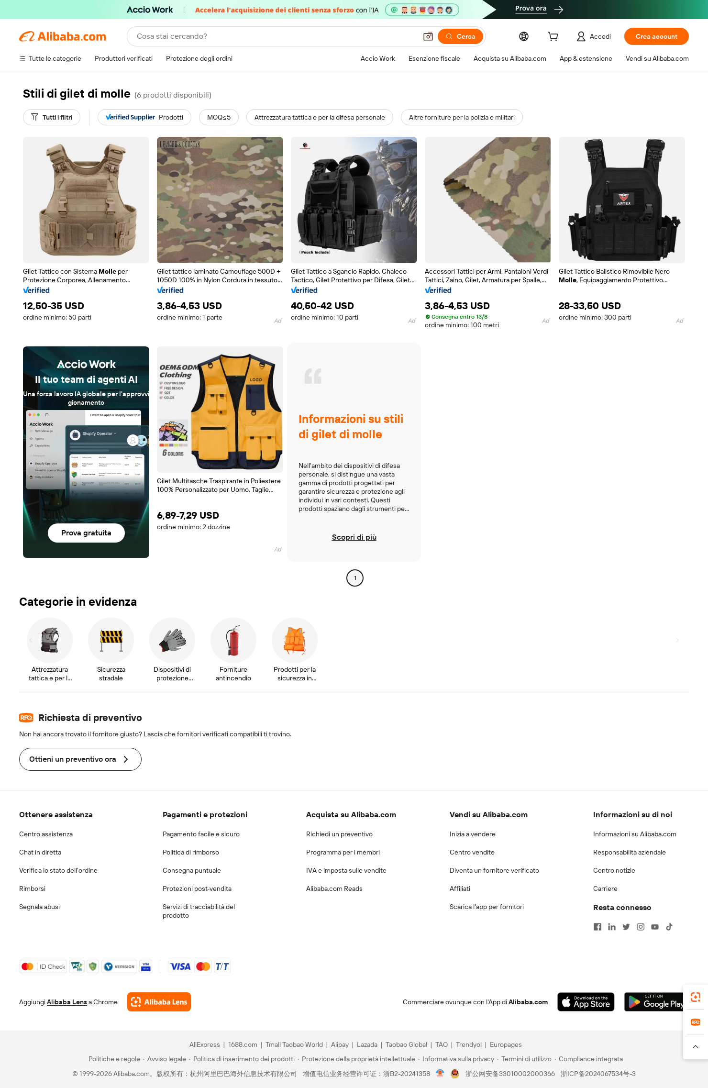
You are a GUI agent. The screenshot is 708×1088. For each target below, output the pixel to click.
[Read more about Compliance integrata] (588, 1059)
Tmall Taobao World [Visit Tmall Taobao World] (294, 1044)
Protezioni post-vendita (197, 888)
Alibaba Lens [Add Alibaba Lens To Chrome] (67, 1002)
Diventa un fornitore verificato (494, 870)
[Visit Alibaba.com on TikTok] (669, 926)
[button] (428, 36)
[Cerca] (460, 36)
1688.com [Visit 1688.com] (242, 1044)
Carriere (605, 888)
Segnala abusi (39, 906)
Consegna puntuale (192, 870)
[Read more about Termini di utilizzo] (524, 1059)
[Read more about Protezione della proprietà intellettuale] (356, 1059)
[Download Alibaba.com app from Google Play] (656, 1001)
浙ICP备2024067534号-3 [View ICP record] (598, 1073)
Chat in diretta (40, 852)
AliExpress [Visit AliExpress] (204, 1044)
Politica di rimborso (191, 852)
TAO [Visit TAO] (441, 1044)
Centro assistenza (46, 834)
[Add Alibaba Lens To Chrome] (159, 1001)
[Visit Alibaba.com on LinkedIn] (612, 926)
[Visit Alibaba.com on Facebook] (597, 926)
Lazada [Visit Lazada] (367, 1044)
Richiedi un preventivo (339, 834)
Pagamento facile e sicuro (201, 834)
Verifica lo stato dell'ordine (58, 870)
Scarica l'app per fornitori (487, 906)
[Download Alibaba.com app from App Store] (586, 1001)
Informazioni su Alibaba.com (634, 834)
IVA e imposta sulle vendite (346, 870)
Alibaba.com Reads (334, 888)
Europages (506, 1044)
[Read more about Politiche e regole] (113, 1059)
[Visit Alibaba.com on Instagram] (640, 926)
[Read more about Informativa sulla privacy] (456, 1059)
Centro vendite (472, 852)
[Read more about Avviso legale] (164, 1059)
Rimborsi (32, 888)
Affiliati (460, 888)
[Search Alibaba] (276, 36)
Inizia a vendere (473, 834)
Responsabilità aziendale (629, 852)
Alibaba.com (528, 1002)
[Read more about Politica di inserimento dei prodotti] (242, 1059)
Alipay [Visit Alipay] (340, 1044)
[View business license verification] (440, 1073)
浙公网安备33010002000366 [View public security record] (510, 1073)
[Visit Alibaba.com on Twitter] (626, 926)
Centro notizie (614, 870)
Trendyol (469, 1044)
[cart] (555, 38)
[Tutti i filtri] (51, 117)
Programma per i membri (343, 852)
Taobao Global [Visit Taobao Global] (406, 1044)
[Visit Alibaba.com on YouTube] (655, 926)
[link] (695, 997)
